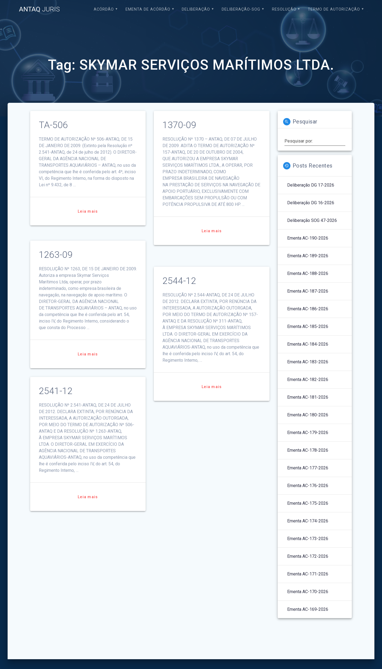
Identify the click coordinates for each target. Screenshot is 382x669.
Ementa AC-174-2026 (307, 521)
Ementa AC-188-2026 (307, 273)
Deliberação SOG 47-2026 (312, 220)
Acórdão (104, 9)
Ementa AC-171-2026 (307, 574)
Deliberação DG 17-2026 (310, 185)
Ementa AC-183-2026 (307, 361)
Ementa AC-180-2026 (307, 414)
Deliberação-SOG (241, 9)
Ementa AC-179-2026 (307, 432)
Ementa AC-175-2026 (307, 503)
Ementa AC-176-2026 (307, 485)
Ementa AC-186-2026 (307, 308)
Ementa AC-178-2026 (307, 450)
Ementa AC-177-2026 (307, 467)
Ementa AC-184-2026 (307, 344)
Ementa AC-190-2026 (307, 238)
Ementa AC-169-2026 (307, 609)
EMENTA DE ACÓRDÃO (148, 9)
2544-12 (179, 280)
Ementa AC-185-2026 (307, 326)
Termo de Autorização (334, 9)
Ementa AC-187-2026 (307, 291)
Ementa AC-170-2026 (307, 591)
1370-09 (179, 125)
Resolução (284, 9)
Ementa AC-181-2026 (307, 397)
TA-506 (53, 125)
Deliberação (196, 9)
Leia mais (88, 211)
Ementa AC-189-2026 (307, 255)
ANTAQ (39, 9)
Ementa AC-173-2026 (307, 538)
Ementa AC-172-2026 (307, 556)
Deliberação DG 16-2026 (310, 202)
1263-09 (56, 254)
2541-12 (56, 391)
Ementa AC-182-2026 (307, 379)
